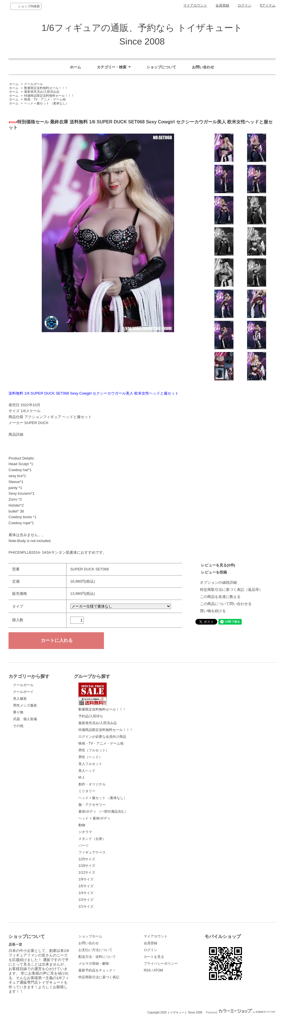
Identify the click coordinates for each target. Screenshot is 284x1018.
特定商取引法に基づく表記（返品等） (231, 589)
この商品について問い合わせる (226, 604)
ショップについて (161, 67)
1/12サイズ (86, 872)
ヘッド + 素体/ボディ (94, 818)
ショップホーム (90, 936)
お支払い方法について (95, 950)
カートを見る (154, 957)
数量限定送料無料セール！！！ (46, 88)
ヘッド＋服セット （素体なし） (46, 103)
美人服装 (20, 699)
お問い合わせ (203, 67)
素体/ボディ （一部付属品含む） (103, 811)
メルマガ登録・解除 (93, 964)
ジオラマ (85, 832)
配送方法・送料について (97, 957)
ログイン (244, 5)
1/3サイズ (85, 900)
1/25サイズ (86, 859)
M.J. (81, 777)
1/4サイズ (85, 893)
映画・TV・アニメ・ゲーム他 (45, 99)
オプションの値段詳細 (218, 582)
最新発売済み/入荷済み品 (41, 91)
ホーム (75, 67)
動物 (81, 825)
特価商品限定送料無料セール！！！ (49, 95)
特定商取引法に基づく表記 (98, 977)
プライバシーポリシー (161, 964)
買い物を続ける (213, 611)
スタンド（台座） (92, 839)
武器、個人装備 (25, 719)
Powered (240, 1012)
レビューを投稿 (214, 572)
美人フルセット (90, 764)
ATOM (158, 970)
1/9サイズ (85, 879)
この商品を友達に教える (220, 597)
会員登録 (222, 5)
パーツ (83, 846)
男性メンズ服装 (25, 705)
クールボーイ (23, 692)
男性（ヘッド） (90, 757)
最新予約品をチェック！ (97, 970)
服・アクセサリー (92, 805)
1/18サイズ (86, 866)
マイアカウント (195, 5)
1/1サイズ (85, 907)
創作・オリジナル (92, 784)
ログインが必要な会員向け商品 (102, 737)
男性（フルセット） (93, 750)
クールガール (33, 84)
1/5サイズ (85, 886)
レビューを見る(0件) (218, 565)
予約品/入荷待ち (90, 716)
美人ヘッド (86, 771)
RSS (147, 970)
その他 (18, 726)
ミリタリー (86, 791)
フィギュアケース (92, 852)
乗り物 (18, 712)
